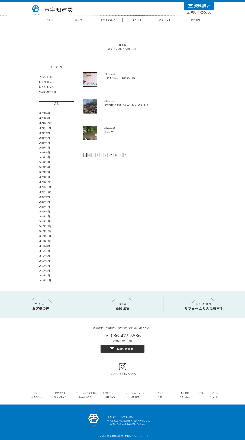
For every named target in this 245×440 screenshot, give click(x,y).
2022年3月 (44, 167)
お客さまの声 (85, 397)
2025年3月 (44, 118)
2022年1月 (44, 177)
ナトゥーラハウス (209, 397)
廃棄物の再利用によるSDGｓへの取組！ (126, 105)
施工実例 (44, 82)
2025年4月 (44, 113)
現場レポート (46, 91)
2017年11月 (45, 280)
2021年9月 (44, 197)
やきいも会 (184, 397)
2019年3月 (44, 265)
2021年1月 (44, 221)
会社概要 (196, 20)
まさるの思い (107, 20)
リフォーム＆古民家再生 (85, 393)
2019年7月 (44, 251)
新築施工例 (60, 393)
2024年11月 (45, 128)
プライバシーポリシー (209, 393)
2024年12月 (45, 123)
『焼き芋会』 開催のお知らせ (121, 78)
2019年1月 (44, 275)
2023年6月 (44, 142)
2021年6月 (44, 211)
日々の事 (44, 87)
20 (116, 154)
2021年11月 (45, 187)
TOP (35, 393)
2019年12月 (45, 231)
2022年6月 (44, 152)
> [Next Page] (125, 154)
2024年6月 (44, 138)
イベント (137, 20)
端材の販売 (110, 397)
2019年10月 (45, 241)
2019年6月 (44, 256)
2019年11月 (45, 236)
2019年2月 (44, 270)
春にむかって (111, 132)
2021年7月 (44, 206)
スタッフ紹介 (166, 20)
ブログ (160, 393)
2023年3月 (44, 147)
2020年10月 (45, 226)
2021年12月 (45, 182)
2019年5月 (44, 261)
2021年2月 (44, 216)
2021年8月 (44, 201)
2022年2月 (44, 172)
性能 (160, 397)
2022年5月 (44, 157)
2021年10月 (45, 192)
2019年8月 (44, 246)
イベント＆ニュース (134, 393)
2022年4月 (44, 162)
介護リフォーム (110, 393)
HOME (49, 20)
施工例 (78, 20)
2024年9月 (44, 133)
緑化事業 (135, 397)
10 (110, 154)
